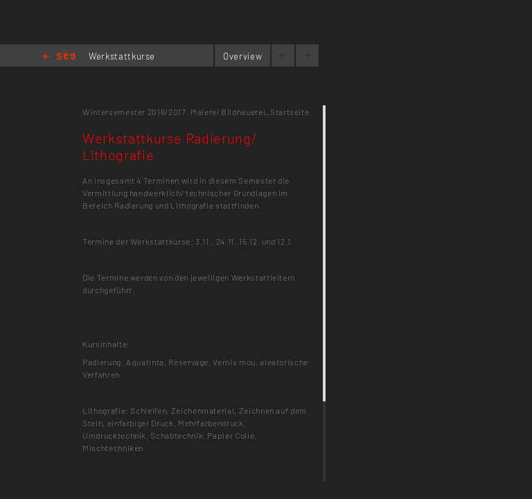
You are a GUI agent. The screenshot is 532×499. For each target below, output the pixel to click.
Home (59, 57)
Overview (242, 56)
